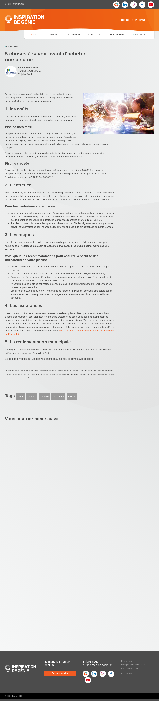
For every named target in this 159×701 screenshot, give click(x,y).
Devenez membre (60, 673)
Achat (20, 396)
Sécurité (44, 396)
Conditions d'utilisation (131, 668)
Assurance (58, 396)
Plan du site (126, 661)
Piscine (72, 396)
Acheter (32, 396)
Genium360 (126, 673)
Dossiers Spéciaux (133, 20)
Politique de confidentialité (133, 665)
